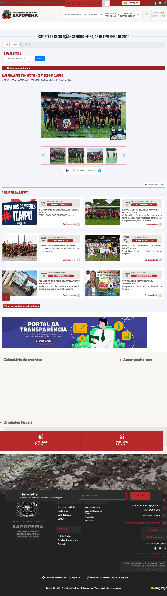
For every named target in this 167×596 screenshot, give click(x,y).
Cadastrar (140, 495)
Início (6, 44)
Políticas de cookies (157, 556)
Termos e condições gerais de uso (151, 553)
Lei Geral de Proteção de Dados (150, 569)
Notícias (15, 44)
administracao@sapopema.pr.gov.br (142, 523)
